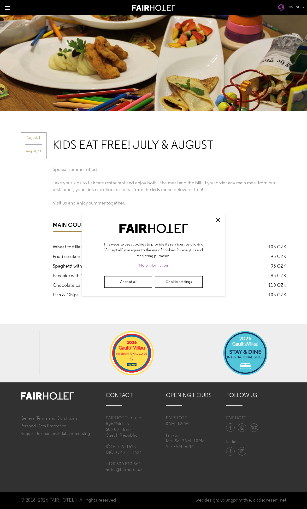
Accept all (128, 282)
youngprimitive (235, 500)
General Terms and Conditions (49, 418)
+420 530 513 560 (123, 464)
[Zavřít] (218, 219)
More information (153, 266)
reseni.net (276, 500)
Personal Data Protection (44, 426)
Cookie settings (178, 282)
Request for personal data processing (55, 434)
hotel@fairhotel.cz (124, 470)
